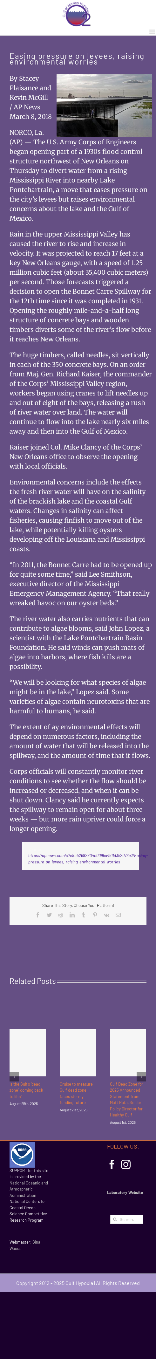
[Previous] (14, 1076)
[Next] (141, 1076)
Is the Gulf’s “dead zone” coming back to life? (26, 1090)
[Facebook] (112, 1164)
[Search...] (126, 1219)
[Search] (114, 1219)
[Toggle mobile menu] (152, 32)
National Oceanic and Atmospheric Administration (29, 1189)
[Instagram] (126, 1164)
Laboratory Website (125, 1192)
